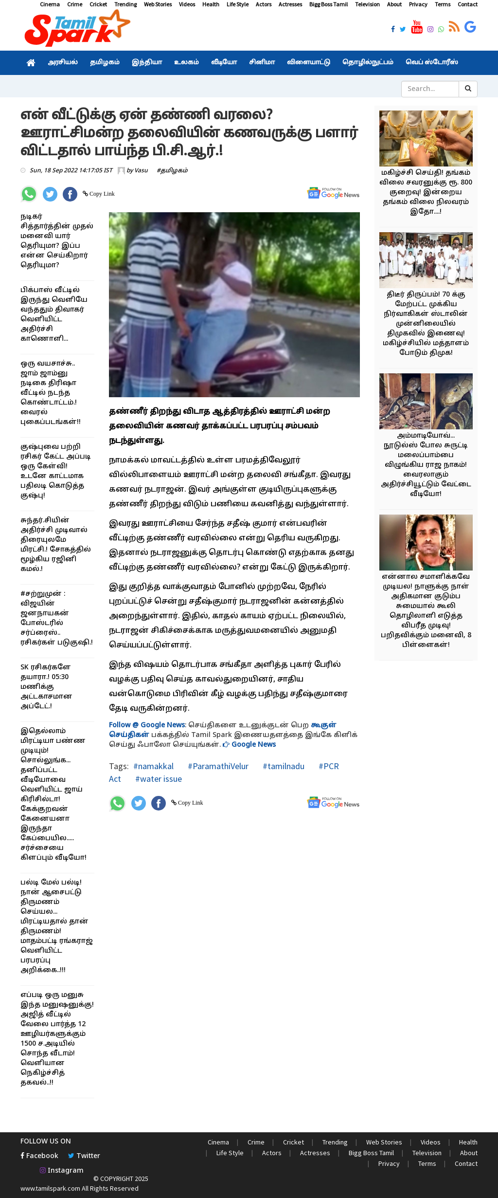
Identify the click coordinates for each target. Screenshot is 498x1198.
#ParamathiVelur (217, 766)
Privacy (418, 4)
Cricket (98, 4)
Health (210, 4)
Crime (74, 4)
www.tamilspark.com (50, 1188)
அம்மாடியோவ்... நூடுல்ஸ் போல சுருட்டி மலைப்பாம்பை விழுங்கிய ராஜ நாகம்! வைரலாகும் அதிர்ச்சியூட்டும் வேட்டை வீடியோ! (426, 465)
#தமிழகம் (172, 170)
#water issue (157, 778)
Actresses (290, 4)
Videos (187, 4)
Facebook (39, 1156)
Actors (263, 4)
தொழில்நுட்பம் (367, 63)
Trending (125, 4)
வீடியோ (224, 63)
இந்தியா (147, 63)
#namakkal (153, 766)
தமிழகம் (105, 63)
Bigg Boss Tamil (328, 4)
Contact (468, 4)
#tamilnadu (282, 766)
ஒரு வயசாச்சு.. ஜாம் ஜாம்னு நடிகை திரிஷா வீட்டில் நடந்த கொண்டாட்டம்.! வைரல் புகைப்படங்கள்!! (50, 393)
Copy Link (101, 194)
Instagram (62, 1171)
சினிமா (262, 63)
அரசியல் (63, 63)
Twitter (84, 1156)
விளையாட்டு (308, 63)
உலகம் (186, 63)
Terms (442, 4)
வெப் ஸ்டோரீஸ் (432, 63)
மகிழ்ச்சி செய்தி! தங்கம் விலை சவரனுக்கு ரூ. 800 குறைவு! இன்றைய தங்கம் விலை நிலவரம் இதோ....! (425, 192)
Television (367, 4)
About (394, 4)
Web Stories (158, 4)
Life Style (238, 4)
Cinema (50, 4)
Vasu (141, 170)
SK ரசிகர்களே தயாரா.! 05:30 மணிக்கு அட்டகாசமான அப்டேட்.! (46, 687)
